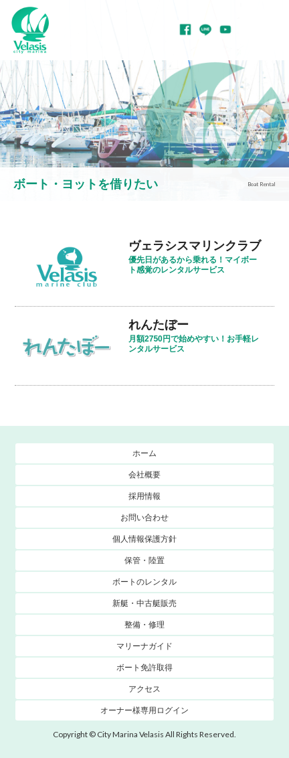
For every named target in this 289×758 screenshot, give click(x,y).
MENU (269, 30)
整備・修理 (144, 624)
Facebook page (185, 29)
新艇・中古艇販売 (144, 603)
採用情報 (144, 496)
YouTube (225, 29)
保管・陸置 (144, 560)
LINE (205, 29)
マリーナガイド (144, 646)
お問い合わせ (144, 517)
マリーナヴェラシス (30, 30)
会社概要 (144, 474)
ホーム (144, 453)
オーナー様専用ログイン (144, 710)
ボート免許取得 (144, 667)
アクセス (144, 689)
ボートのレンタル (144, 582)
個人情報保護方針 (144, 539)
